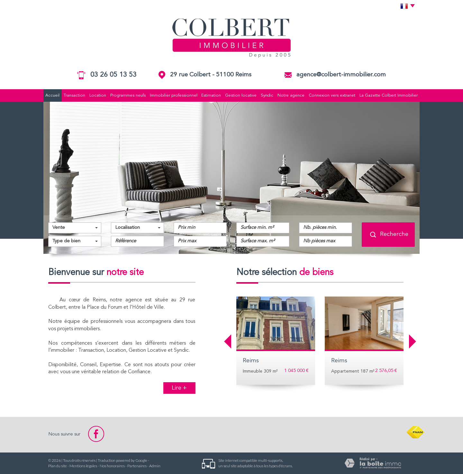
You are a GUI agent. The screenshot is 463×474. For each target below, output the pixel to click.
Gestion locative (241, 95)
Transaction (74, 95)
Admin (154, 465)
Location (97, 95)
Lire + (179, 388)
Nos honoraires (112, 465)
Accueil (52, 95)
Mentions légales (83, 465)
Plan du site (57, 465)
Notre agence (290, 95)
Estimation (211, 95)
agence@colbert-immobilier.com (341, 75)
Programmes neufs (128, 95)
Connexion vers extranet (332, 95)
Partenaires (137, 465)
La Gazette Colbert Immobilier (388, 95)
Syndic (267, 95)
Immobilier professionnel (173, 95)
